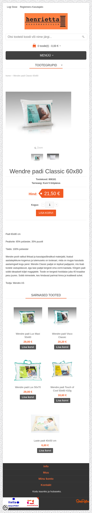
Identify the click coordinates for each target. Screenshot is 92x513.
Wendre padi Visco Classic (62, 335)
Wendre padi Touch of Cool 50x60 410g (62, 389)
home (8, 76)
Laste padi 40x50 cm (45, 440)
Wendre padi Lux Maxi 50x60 (28, 335)
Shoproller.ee (82, 501)
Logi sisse (12, 7)
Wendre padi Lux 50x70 (28, 387)
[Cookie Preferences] (5, 507)
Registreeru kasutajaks (31, 7)
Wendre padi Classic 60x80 (25, 76)
